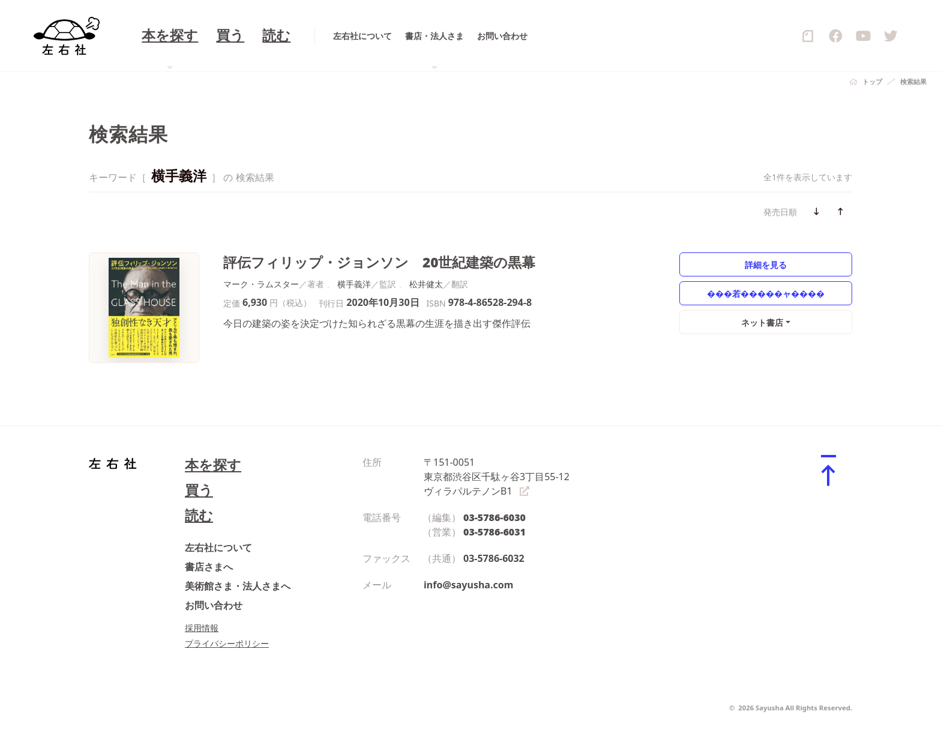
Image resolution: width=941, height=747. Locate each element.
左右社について (218, 547)
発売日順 (780, 212)
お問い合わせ (213, 605)
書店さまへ (209, 566)
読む (199, 515)
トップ (872, 81)
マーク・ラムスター (261, 284)
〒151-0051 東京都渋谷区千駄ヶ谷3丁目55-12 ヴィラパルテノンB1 (497, 477)
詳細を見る (766, 264)
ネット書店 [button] (762, 322)
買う (199, 490)
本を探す (213, 465)
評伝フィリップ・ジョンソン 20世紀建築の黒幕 (379, 262)
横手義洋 (354, 284)
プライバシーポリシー (227, 643)
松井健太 (426, 284)
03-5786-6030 (494, 517)
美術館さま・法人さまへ (237, 586)
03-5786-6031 (494, 531)
